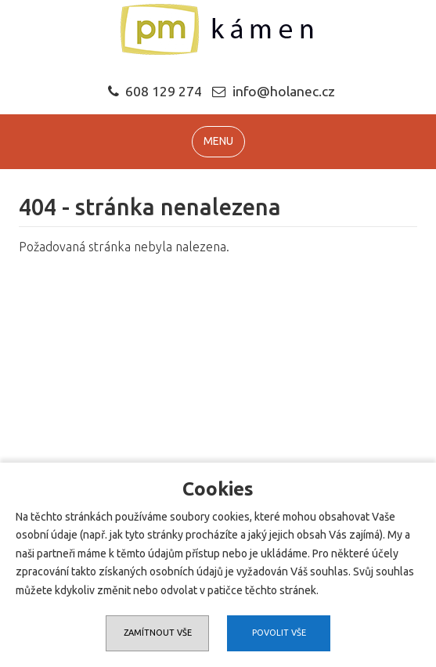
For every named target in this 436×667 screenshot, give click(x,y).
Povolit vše (279, 632)
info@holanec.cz (283, 91)
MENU (218, 141)
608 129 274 (155, 91)
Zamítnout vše (158, 632)
